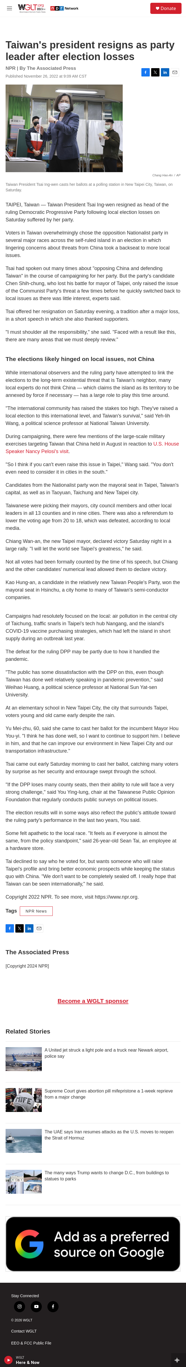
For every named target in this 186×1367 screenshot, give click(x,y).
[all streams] (178, 1360)
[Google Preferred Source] (93, 1244)
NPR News (36, 911)
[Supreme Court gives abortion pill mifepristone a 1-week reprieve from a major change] (24, 1100)
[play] (8, 1360)
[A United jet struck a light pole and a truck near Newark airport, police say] (24, 1059)
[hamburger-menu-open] (9, 8)
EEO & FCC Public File (31, 1343)
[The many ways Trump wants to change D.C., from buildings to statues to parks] (24, 1182)
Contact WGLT (24, 1331)
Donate (168, 8)
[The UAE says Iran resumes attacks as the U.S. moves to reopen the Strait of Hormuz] (24, 1141)
